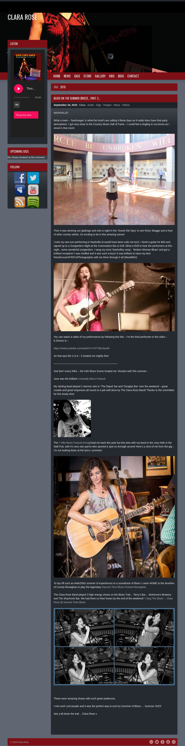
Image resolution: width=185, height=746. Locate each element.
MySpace (151, 741)
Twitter (157, 741)
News (67, 76)
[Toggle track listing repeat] (17, 105)
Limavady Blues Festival (91, 378)
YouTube (168, 741)
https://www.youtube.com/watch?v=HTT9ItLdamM (81, 348)
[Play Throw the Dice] (18, 88)
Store (87, 76)
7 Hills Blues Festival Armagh (75, 442)
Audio (90, 105)
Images (107, 105)
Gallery (100, 76)
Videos (126, 105)
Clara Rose (22, 17)
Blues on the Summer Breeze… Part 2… (77, 98)
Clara (82, 105)
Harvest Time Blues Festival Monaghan (124, 587)
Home (56, 76)
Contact (133, 76)
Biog (121, 76)
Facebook (162, 741)
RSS (174, 741)
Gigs (77, 76)
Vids (112, 76)
